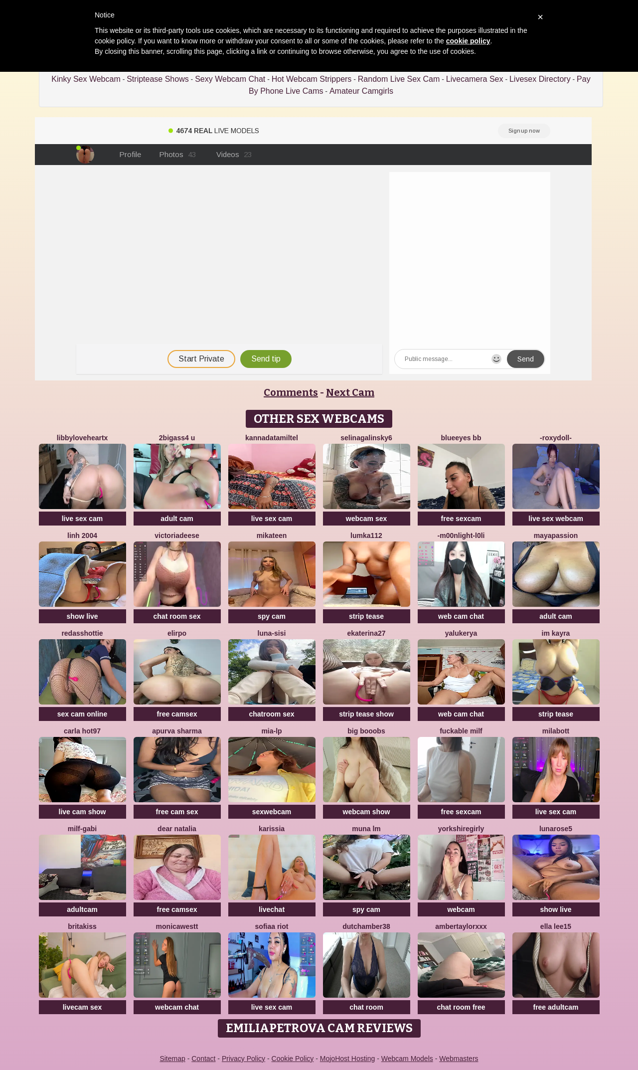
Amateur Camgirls (361, 91)
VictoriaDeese (177, 535)
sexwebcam (272, 812)
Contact (203, 1059)
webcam (461, 909)
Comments (291, 392)
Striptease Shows (158, 79)
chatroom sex (271, 714)
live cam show (82, 812)
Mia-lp (271, 731)
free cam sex (177, 812)
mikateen (272, 535)
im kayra (556, 633)
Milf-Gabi (82, 829)
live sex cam (82, 519)
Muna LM (366, 829)
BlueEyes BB (461, 438)
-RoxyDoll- (556, 438)
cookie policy (468, 41)
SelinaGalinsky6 (366, 438)
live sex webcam (555, 519)
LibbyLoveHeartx (82, 438)
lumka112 (366, 535)
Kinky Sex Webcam (85, 79)
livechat (272, 909)
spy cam (272, 616)
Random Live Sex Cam (399, 79)
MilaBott (555, 731)
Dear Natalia (177, 829)
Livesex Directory (540, 79)
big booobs (366, 731)
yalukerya (461, 633)
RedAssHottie (82, 633)
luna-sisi (272, 633)
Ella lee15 (555, 926)
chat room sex (177, 616)
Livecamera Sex (474, 79)
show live (82, 616)
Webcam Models (407, 1059)
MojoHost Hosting (347, 1059)
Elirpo (176, 633)
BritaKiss (82, 926)
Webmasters (458, 1059)
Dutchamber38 (366, 926)
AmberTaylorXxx (461, 926)
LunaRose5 (555, 829)
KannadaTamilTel (271, 438)
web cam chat (461, 616)
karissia (272, 829)
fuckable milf (461, 731)
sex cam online (82, 714)
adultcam (82, 909)
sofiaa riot (272, 926)
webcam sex (366, 519)
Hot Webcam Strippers (312, 79)
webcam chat (177, 1007)
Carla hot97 (82, 731)
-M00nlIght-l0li (461, 535)
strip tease (366, 616)
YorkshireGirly (461, 829)
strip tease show (366, 714)
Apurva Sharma (177, 731)
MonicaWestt (177, 926)
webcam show (366, 812)
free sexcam (461, 519)
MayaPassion (556, 535)
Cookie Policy (293, 1059)
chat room (366, 1007)
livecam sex (82, 1007)
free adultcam (555, 1007)
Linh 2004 (82, 535)
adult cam (176, 519)
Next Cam (350, 392)
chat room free (461, 1007)
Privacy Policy (243, 1059)
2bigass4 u (177, 438)
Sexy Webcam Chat (230, 79)
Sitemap (172, 1059)
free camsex (177, 714)
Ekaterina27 (366, 633)
